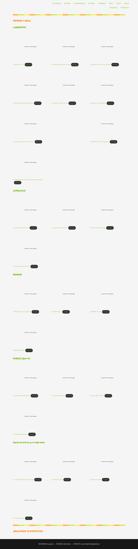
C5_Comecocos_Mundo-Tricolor (21, 267)
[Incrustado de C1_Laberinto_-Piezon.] (30, 46)
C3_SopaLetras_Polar (57, 480)
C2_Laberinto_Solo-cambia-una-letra (60, 65)
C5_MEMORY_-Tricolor (95, 312)
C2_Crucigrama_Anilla (18, 518)
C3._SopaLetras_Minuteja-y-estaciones (23, 480)
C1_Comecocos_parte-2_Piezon (59, 228)
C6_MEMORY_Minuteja (18, 350)
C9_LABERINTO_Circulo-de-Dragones (99, 142)
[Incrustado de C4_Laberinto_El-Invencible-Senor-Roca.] (30, 85)
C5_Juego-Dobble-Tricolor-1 (97, 396)
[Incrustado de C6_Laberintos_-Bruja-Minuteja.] (107, 85)
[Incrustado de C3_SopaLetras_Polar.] (69, 461)
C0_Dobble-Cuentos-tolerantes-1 (21, 396)
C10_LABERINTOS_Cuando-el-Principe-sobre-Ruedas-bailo (28, 180)
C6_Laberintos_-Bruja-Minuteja (98, 103)
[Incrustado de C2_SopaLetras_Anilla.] (107, 461)
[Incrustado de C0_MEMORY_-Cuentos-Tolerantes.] (30, 293)
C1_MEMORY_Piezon (56, 312)
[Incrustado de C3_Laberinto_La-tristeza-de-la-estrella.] (107, 46)
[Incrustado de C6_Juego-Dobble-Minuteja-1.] (30, 416)
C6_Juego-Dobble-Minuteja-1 (20, 434)
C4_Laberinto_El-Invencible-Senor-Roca (23, 103)
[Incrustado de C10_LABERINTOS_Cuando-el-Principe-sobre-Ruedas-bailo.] (30, 162)
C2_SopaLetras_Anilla (95, 480)
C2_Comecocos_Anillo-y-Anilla (97, 228)
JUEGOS (118, 3)
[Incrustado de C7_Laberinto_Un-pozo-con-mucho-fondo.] (30, 123)
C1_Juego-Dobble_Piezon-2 (58, 396)
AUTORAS (67, 3)
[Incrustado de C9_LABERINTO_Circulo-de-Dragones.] (107, 123)
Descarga (28, 65)
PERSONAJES (125, 8)
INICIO (111, 3)
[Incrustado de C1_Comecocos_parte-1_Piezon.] (30, 210)
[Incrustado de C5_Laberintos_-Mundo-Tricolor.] (69, 85)
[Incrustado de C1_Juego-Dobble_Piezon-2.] (69, 377)
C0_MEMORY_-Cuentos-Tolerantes (22, 312)
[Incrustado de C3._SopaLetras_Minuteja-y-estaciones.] (30, 461)
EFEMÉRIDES (102, 3)
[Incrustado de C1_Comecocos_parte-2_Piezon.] (69, 210)
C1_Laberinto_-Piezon (18, 65)
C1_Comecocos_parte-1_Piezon (21, 228)
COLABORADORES (79, 3)
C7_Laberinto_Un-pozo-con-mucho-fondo (23, 142)
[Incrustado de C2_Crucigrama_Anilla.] (30, 500)
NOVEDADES (113, 8)
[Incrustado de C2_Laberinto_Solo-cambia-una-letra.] (69, 46)
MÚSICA (126, 3)
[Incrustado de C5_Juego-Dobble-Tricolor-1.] (107, 377)
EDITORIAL (91, 3)
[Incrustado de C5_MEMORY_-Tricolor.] (107, 293)
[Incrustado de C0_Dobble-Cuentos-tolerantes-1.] (30, 377)
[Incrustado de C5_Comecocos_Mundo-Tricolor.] (30, 248)
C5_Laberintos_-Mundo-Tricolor (59, 103)
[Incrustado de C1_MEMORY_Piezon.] (69, 293)
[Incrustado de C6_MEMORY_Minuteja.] (30, 332)
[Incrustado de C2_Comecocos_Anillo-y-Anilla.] (107, 210)
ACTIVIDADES (57, 3)
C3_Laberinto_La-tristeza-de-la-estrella (100, 65)
